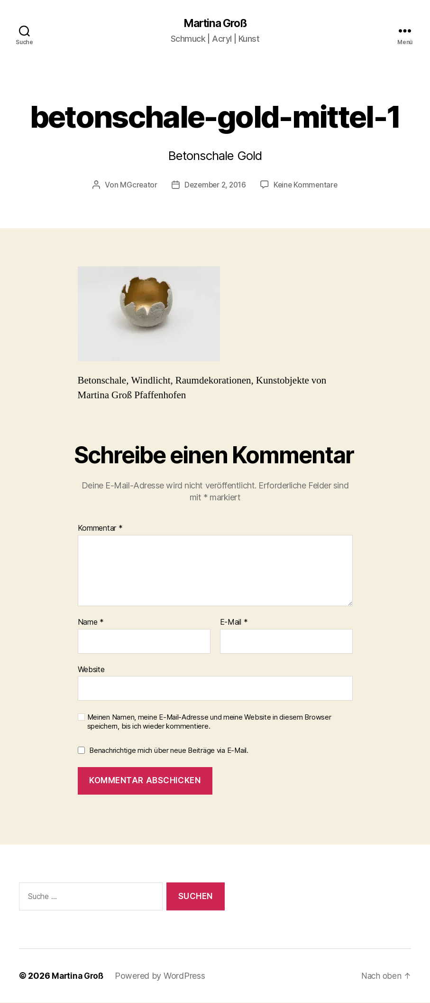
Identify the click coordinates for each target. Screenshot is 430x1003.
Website (91, 670)
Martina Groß (215, 23)
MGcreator (136, 185)
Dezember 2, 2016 (214, 185)
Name (91, 623)
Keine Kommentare (307, 185)
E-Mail (234, 623)
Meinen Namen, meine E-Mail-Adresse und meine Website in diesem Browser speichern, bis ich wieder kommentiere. (209, 722)
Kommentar (100, 529)
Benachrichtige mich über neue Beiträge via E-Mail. (168, 750)
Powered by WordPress (163, 976)
